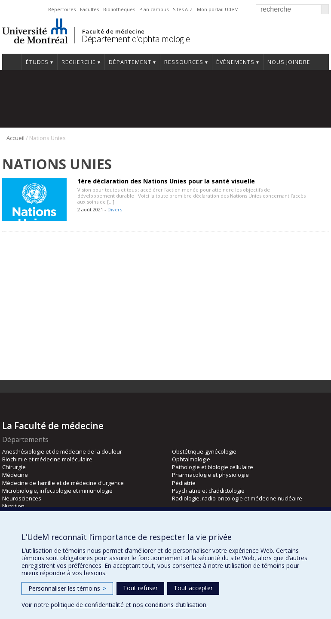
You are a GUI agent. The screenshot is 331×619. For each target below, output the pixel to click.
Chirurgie (14, 467)
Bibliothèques (119, 9)
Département (130, 62)
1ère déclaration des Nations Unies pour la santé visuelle (166, 181)
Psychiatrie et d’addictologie (208, 490)
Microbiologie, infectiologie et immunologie (57, 490)
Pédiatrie (184, 483)
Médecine (15, 475)
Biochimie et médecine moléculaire (47, 459)
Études (37, 62)
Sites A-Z (183, 9)
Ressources (183, 62)
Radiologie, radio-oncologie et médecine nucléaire (237, 498)
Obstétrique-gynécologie (204, 451)
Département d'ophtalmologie (136, 39)
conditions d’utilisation (175, 605)
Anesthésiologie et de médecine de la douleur (62, 451)
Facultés (89, 9)
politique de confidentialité (87, 605)
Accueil (12, 62)
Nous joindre (288, 62)
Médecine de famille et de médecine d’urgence (63, 483)
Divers (114, 209)
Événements (235, 62)
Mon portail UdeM (218, 9)
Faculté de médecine (113, 31)
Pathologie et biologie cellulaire (212, 467)
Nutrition (13, 506)
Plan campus (154, 9)
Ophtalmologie (191, 459)
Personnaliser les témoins (67, 588)
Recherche (78, 62)
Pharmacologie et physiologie (210, 475)
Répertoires (62, 9)
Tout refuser (140, 588)
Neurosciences (21, 498)
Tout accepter (193, 588)
